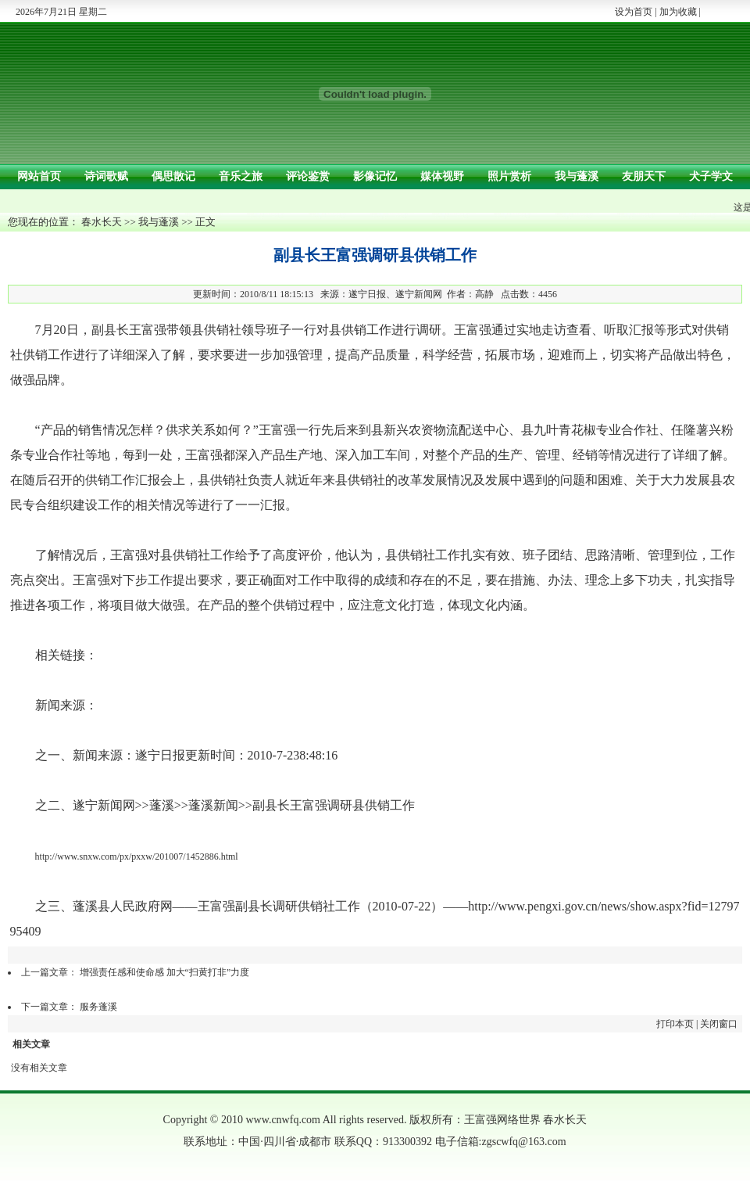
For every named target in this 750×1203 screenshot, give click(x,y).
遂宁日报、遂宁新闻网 (395, 294)
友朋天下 (644, 176)
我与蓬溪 (576, 176)
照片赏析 (509, 176)
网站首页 (39, 176)
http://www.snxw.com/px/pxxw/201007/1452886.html (136, 856)
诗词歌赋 (106, 176)
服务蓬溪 (98, 1006)
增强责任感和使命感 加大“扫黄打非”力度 (165, 972)
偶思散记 (173, 176)
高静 (484, 294)
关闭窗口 (719, 1023)
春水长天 (101, 222)
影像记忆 (375, 176)
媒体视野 (442, 176)
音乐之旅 (240, 176)
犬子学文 (711, 176)
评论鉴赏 (308, 176)
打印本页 (675, 1023)
